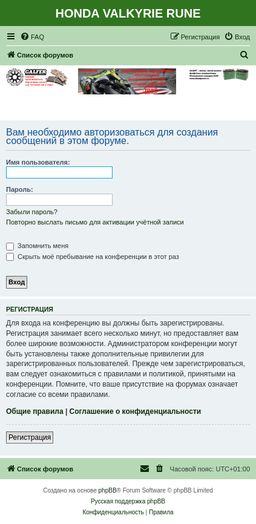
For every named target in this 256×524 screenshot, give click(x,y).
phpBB (108, 490)
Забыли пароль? (31, 211)
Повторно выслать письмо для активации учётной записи (95, 222)
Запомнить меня (37, 245)
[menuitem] (32, 37)
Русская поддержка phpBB (128, 501)
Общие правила (35, 411)
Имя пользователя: (38, 162)
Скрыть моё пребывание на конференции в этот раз (92, 256)
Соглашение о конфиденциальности (136, 411)
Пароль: (19, 189)
